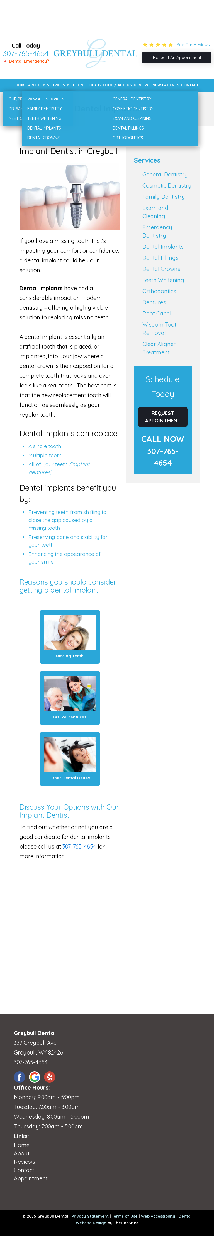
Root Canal (156, 313)
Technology (84, 85)
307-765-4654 (26, 53)
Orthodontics (159, 291)
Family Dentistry (163, 196)
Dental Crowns (161, 268)
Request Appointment (163, 417)
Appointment (31, 1178)
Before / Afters (115, 85)
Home (20, 85)
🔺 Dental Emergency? (26, 61)
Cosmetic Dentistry (166, 185)
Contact (190, 85)
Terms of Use (125, 1216)
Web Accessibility (158, 1216)
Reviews (142, 85)
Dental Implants (163, 246)
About (34, 85)
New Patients (165, 85)
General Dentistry (165, 174)
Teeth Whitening (163, 280)
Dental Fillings (160, 257)
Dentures (154, 302)
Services (56, 85)
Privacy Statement (90, 1216)
